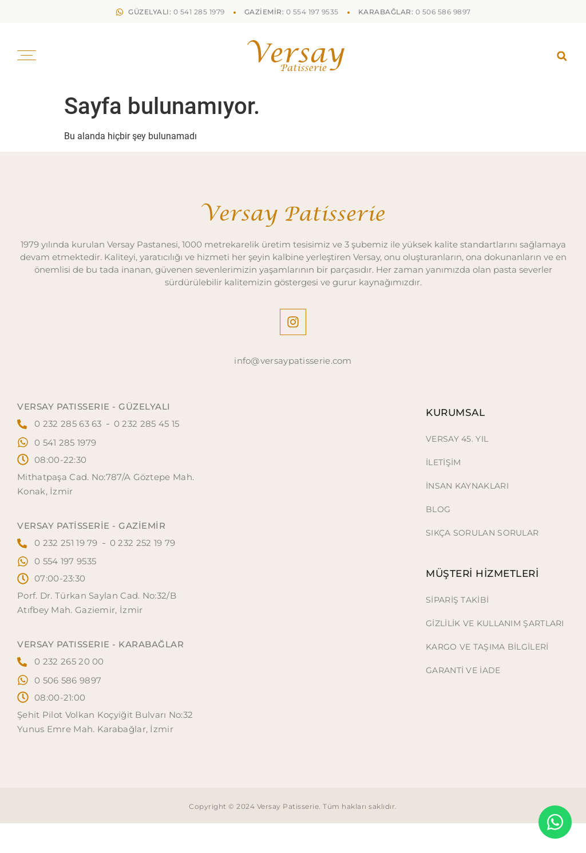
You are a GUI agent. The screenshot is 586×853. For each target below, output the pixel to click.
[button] (562, 56)
